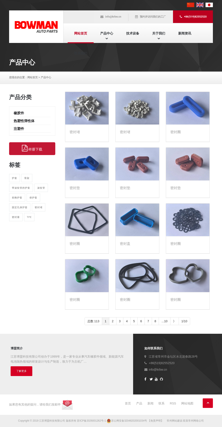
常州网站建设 (174, 420)
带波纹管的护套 (21, 187)
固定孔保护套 (20, 207)
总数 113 (93, 321)
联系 (161, 403)
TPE (29, 217)
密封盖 (125, 243)
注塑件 (19, 129)
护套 (14, 178)
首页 (128, 403)
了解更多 (21, 371)
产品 (139, 403)
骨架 (26, 178)
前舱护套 (17, 197)
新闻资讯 (184, 33)
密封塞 (16, 217)
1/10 (184, 321)
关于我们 (158, 33)
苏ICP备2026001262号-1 (91, 420)
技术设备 (132, 33)
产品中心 (106, 33)
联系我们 (80, 53)
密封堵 (38, 207)
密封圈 (175, 132)
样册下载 (32, 148)
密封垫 (75, 188)
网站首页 (80, 33)
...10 (164, 321)
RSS (173, 403)
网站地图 (187, 403)
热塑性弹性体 (24, 121)
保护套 (33, 197)
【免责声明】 (155, 420)
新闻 (150, 403)
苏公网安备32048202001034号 (127, 420)
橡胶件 (19, 113)
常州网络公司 (196, 420)
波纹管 (41, 187)
